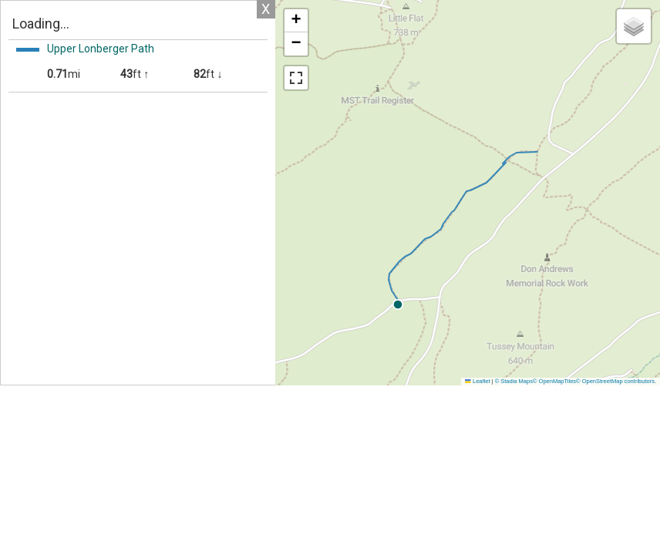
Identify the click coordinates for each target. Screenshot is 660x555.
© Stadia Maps (514, 381)
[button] (535, 304)
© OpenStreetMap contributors (615, 381)
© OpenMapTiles (554, 381)
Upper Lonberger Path (100, 48)
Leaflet (477, 381)
